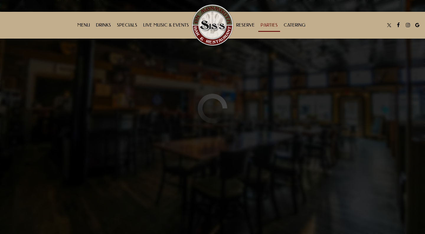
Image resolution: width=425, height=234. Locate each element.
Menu (83, 25)
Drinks (103, 25)
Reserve (245, 25)
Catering (294, 25)
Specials (127, 25)
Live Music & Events (166, 25)
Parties (269, 25)
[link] (212, 25)
